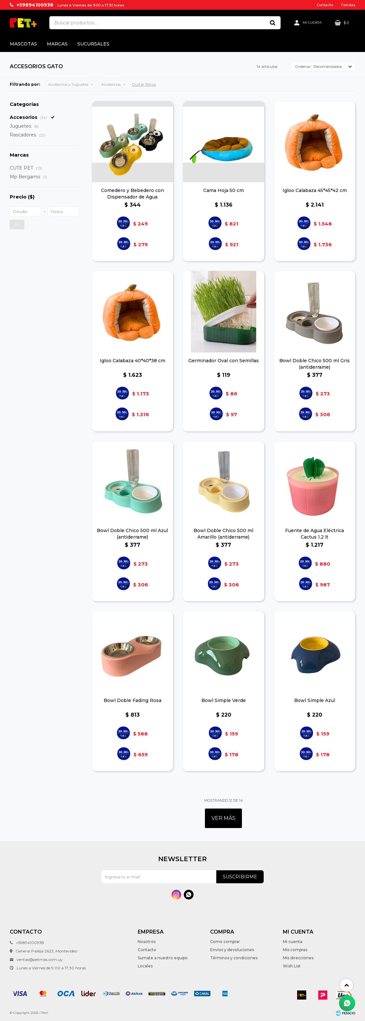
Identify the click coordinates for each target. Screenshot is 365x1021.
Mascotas (23, 44)
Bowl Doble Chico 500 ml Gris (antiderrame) (314, 364)
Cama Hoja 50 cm (223, 190)
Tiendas (348, 5)
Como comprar (225, 941)
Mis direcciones (298, 957)
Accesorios (110, 84)
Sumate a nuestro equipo (163, 957)
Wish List (292, 966)
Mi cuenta (292, 941)
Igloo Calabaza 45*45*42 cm (315, 190)
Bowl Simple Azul (314, 700)
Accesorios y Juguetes (68, 84)
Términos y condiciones (234, 957)
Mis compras (295, 949)
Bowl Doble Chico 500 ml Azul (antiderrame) (132, 534)
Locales (145, 966)
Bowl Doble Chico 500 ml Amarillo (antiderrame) (223, 534)
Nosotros (147, 941)
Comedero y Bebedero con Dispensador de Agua (132, 193)
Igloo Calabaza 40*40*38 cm (132, 361)
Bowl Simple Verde (223, 700)
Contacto (325, 5)
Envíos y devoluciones (232, 949)
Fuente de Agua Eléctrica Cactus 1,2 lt (314, 534)
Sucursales (93, 44)
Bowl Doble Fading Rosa (132, 700)
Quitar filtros (144, 84)
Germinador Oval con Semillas (223, 361)
